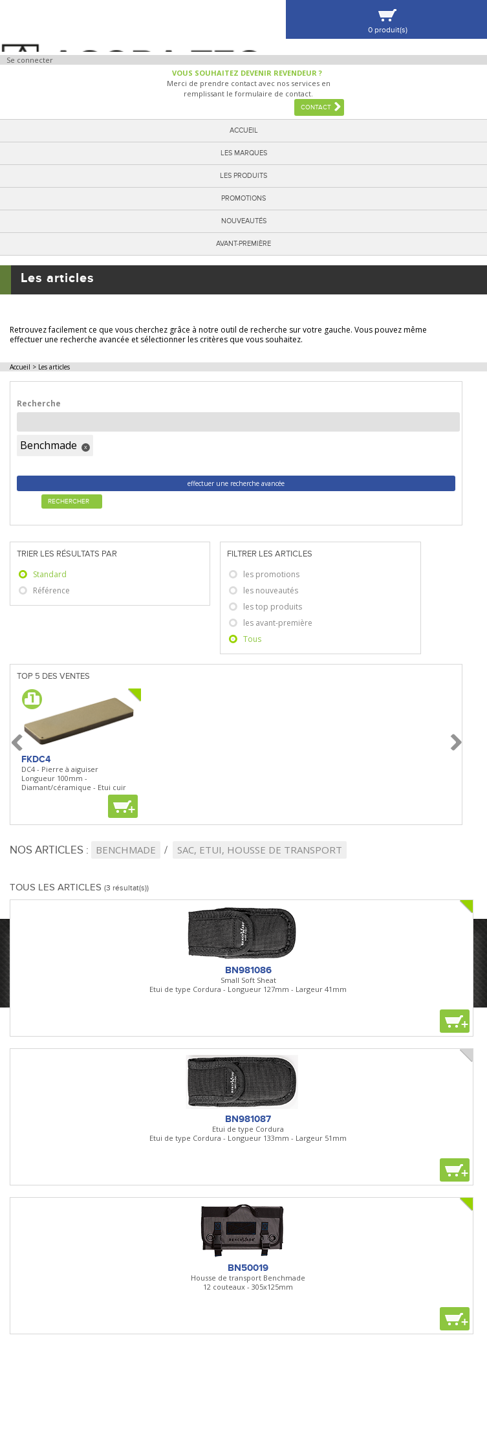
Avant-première (243, 243)
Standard (50, 574)
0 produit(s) (387, 30)
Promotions (243, 198)
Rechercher (68, 501)
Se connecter (29, 60)
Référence (51, 590)
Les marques (244, 153)
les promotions (271, 574)
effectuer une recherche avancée (236, 483)
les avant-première (277, 622)
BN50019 (248, 1267)
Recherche (39, 403)
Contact (316, 107)
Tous (252, 638)
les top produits (272, 606)
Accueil (244, 130)
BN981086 (248, 970)
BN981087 (248, 1119)
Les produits (243, 175)
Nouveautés (243, 221)
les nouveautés (270, 590)
